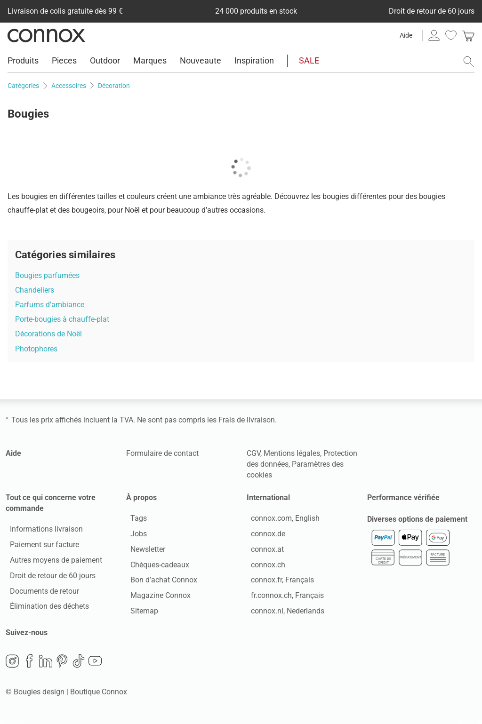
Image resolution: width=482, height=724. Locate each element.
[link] (468, 35)
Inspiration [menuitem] (254, 60)
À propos (141, 497)
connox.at (263, 551)
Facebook (29, 665)
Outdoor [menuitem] (105, 60)
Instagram (12, 665)
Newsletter (143, 551)
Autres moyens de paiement (52, 562)
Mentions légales (292, 453)
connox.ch (264, 566)
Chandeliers (34, 290)
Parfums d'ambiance (49, 304)
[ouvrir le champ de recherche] (468, 62)
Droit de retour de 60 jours (48, 577)
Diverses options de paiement (417, 523)
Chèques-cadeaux (155, 566)
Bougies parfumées (47, 275)
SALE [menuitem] (309, 60)
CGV (253, 453)
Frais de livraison (246, 419)
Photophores (36, 348)
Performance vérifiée (403, 497)
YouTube (95, 665)
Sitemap (140, 613)
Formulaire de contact (162, 453)
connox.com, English (281, 520)
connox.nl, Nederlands (283, 613)
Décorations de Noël (48, 333)
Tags (134, 520)
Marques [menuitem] (150, 60)
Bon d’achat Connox (159, 582)
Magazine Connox (156, 597)
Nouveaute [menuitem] (200, 60)
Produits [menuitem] (23, 60)
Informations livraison (42, 531)
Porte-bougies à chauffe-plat (62, 319)
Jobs (134, 536)
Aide (406, 35)
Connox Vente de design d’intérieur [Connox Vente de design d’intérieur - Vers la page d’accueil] (46, 35)
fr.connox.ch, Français (283, 597)
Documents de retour (40, 593)
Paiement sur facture (40, 546)
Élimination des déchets (45, 608)
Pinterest (62, 665)
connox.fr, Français (278, 582)
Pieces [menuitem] (64, 60)
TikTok (78, 665)
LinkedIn (45, 665)
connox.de (264, 536)
